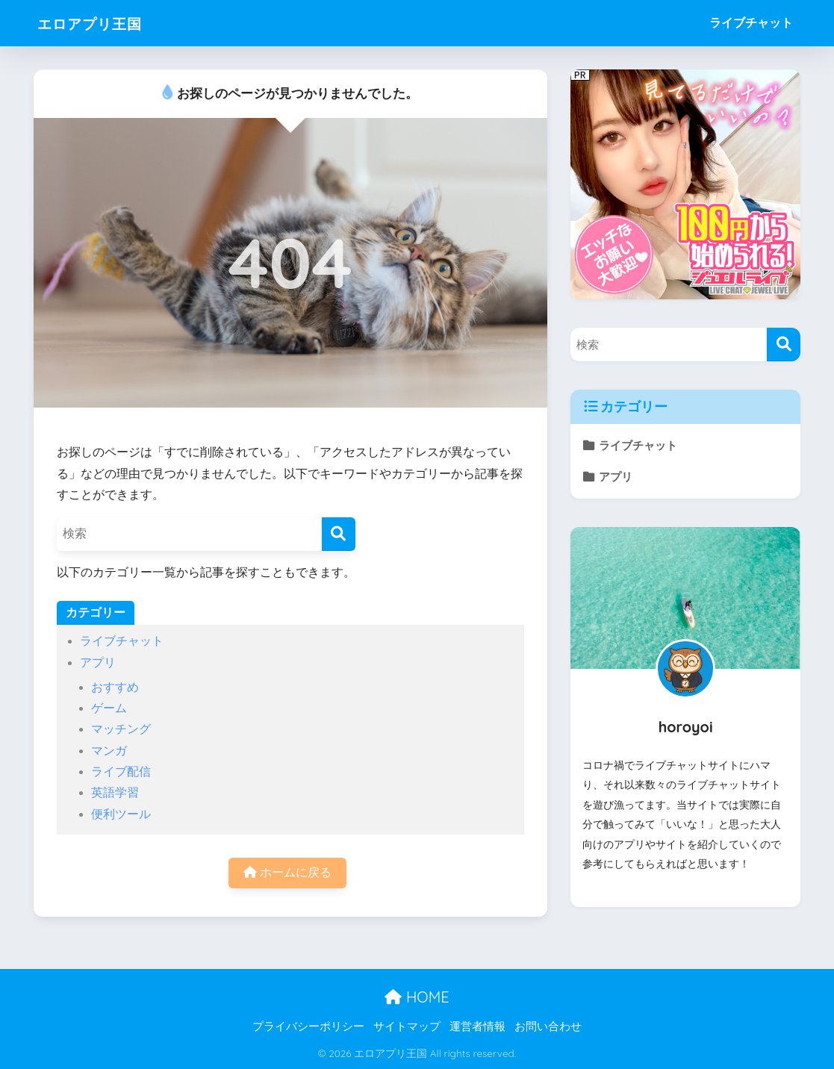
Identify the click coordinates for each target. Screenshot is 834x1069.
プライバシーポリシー (308, 1026)
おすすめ (115, 687)
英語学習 (115, 792)
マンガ (109, 750)
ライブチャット (751, 22)
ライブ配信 (121, 771)
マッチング (121, 729)
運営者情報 (477, 1026)
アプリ (98, 662)
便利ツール (121, 814)
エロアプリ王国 (102, 23)
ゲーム (109, 708)
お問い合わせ (548, 1026)
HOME (417, 997)
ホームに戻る (287, 872)
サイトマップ (407, 1026)
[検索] (338, 534)
